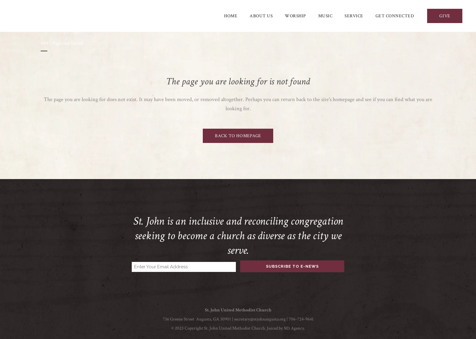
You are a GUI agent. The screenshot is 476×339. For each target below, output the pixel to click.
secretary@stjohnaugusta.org (260, 319)
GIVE (444, 16)
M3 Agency (294, 328)
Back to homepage (238, 136)
